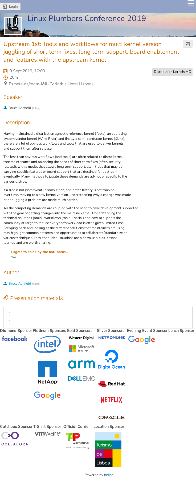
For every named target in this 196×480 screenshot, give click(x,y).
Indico (108, 475)
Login (13, 6)
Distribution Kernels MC (172, 71)
